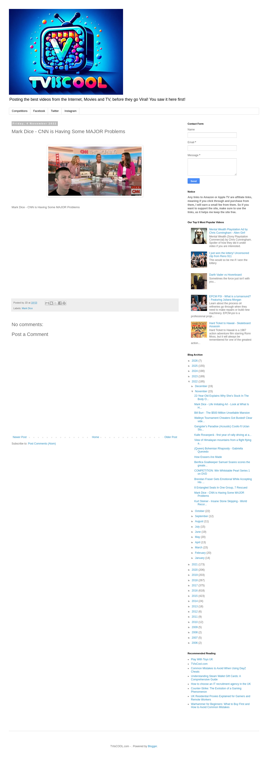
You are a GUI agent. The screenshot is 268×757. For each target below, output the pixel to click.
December (201, 386)
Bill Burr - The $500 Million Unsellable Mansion (222, 412)
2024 (195, 371)
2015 (195, 596)
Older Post (170, 437)
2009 (195, 627)
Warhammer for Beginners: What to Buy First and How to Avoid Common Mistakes (220, 705)
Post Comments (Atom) (42, 443)
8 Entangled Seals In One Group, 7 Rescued (220, 487)
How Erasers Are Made (208, 457)
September (202, 516)
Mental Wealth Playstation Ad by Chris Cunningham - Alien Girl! (228, 231)
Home (95, 437)
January (200, 558)
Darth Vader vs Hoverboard (225, 274)
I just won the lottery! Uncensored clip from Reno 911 (229, 255)
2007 (195, 637)
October (200, 511)
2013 (195, 606)
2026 (195, 360)
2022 (195, 381)
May (198, 537)
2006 (195, 642)
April (198, 542)
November (201, 391)
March (199, 547)
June (198, 531)
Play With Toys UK (202, 659)
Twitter (55, 111)
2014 (195, 601)
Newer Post (20, 437)
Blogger (152, 746)
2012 (195, 611)
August (199, 521)
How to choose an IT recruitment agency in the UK (221, 684)
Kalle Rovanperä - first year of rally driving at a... (222, 434)
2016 (195, 590)
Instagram (70, 111)
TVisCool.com (199, 663)
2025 (195, 365)
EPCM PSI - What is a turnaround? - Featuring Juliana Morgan (230, 298)
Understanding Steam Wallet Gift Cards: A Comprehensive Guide (216, 678)
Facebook (39, 111)
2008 (195, 632)
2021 (195, 564)
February (200, 552)
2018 (195, 580)
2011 (195, 616)
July (198, 526)
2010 (195, 622)
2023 (195, 376)
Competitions (19, 111)
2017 (195, 585)
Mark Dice (27, 308)
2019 (195, 575)
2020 (195, 569)
